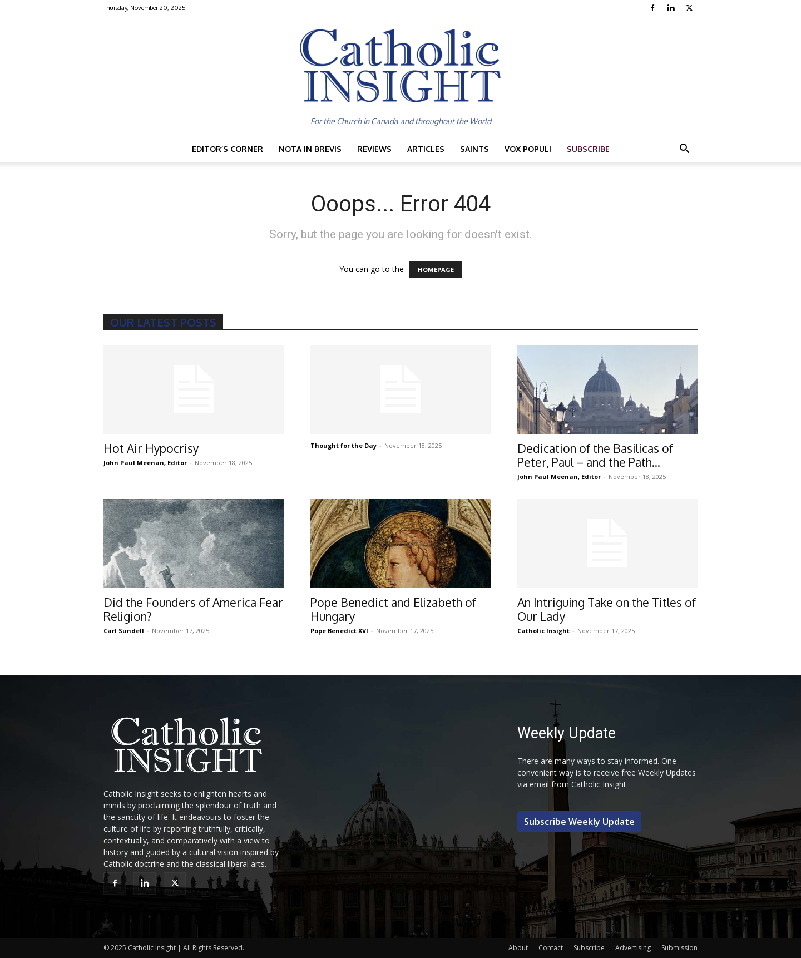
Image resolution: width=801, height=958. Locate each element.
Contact (550, 947)
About (518, 947)
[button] (684, 150)
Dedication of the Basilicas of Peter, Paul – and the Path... (595, 455)
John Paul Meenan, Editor (145, 462)
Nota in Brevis (310, 149)
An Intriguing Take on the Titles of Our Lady (606, 609)
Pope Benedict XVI (339, 630)
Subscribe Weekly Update (579, 822)
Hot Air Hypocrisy (151, 448)
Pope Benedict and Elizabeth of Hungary (393, 609)
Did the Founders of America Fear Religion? (193, 609)
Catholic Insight (543, 630)
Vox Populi (528, 149)
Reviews (374, 149)
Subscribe (588, 149)
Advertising (633, 947)
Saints (474, 149)
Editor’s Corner (227, 149)
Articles (425, 149)
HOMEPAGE (436, 269)
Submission (679, 947)
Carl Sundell (123, 630)
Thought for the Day (343, 445)
